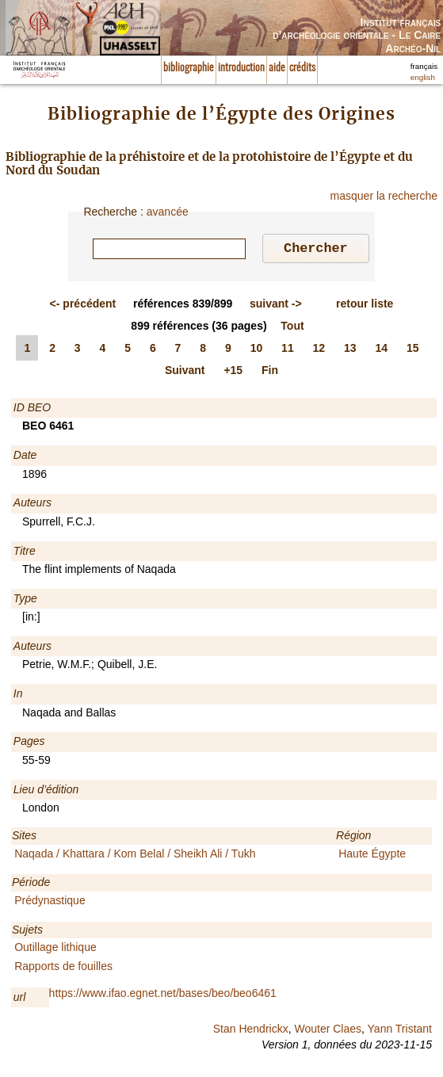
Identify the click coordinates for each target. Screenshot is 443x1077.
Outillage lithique (55, 949)
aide (277, 68)
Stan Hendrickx (250, 1031)
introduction (241, 68)
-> (276, 306)
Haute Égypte (372, 856)
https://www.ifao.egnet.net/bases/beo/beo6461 (163, 995)
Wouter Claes (327, 1031)
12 (319, 350)
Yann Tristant (400, 1031)
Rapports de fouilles (63, 968)
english (423, 77)
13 (350, 350)
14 (382, 350)
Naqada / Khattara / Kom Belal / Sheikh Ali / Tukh (134, 856)
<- (83, 306)
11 (287, 350)
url (19, 999)
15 (413, 350)
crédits (302, 68)
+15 (233, 372)
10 (256, 350)
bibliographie (188, 68)
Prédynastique (50, 902)
